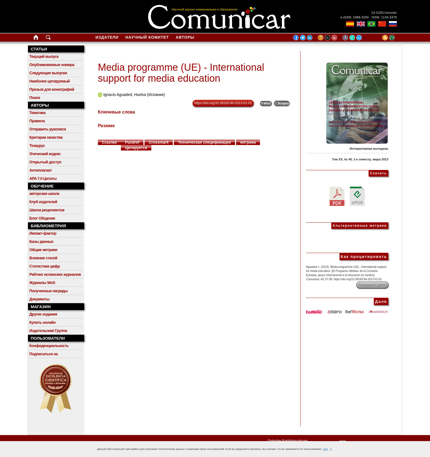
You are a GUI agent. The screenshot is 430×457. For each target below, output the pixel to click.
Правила (37, 121)
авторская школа (44, 193)
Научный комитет (147, 37)
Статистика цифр (44, 266)
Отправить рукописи (47, 129)
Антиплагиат (40, 170)
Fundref (132, 142)
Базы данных (41, 241)
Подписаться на (43, 354)
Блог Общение (42, 218)
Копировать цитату (372, 284)
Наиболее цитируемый (49, 81)
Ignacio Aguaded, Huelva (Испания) (134, 94)
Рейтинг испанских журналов (55, 274)
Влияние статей (43, 258)
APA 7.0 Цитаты (42, 178)
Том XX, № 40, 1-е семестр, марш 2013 (360, 159)
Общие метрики (43, 250)
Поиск (34, 97)
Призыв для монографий (51, 89)
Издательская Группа (48, 330)
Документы (39, 299)
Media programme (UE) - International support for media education (181, 73)
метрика (248, 142)
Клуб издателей (43, 202)
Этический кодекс (45, 154)
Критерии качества (46, 137)
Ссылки (109, 142)
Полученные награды (48, 291)
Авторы (185, 37)
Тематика (37, 112)
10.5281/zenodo (384, 12)
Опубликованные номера (51, 65)
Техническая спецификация (204, 142)
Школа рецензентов (46, 210)
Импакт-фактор (42, 233)
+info (325, 449)
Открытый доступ (45, 162)
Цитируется (136, 148)
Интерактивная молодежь (369, 148)
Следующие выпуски (48, 73)
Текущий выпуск (43, 56)
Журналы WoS (42, 282)
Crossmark (159, 142)
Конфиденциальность (49, 346)
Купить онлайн (42, 322)
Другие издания (43, 314)
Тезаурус (37, 145)
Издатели (106, 37)
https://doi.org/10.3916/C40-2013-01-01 (223, 103)
